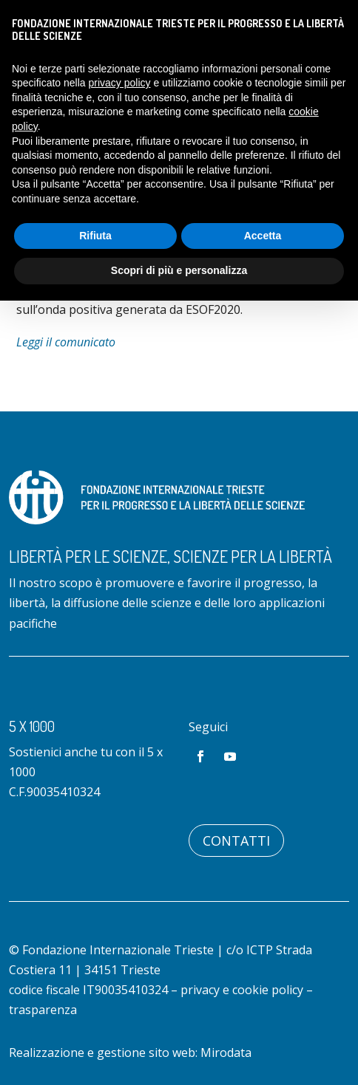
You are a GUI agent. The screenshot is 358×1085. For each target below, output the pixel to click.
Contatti (236, 840)
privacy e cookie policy (241, 990)
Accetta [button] (263, 236)
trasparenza (43, 1010)
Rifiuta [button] (95, 236)
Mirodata (225, 1052)
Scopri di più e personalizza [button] (179, 270)
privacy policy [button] (120, 83)
